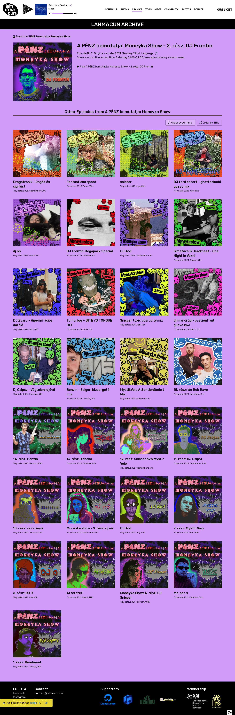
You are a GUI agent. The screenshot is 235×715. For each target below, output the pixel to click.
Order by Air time (180, 122)
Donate (199, 9)
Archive (137, 9)
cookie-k (35, 702)
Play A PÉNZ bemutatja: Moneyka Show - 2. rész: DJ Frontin (115, 66)
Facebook (19, 693)
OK (46, 703)
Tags (148, 9)
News (158, 9)
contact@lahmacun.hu (49, 693)
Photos (186, 9)
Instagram (19, 697)
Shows (125, 9)
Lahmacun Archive (117, 24)
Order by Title (209, 122)
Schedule (111, 9)
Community (171, 9)
